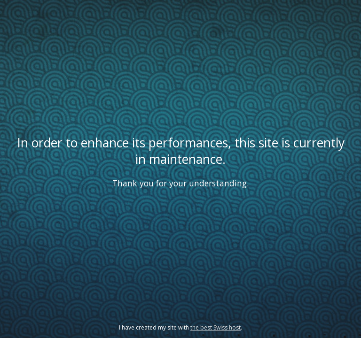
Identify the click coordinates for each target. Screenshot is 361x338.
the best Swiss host (215, 327)
